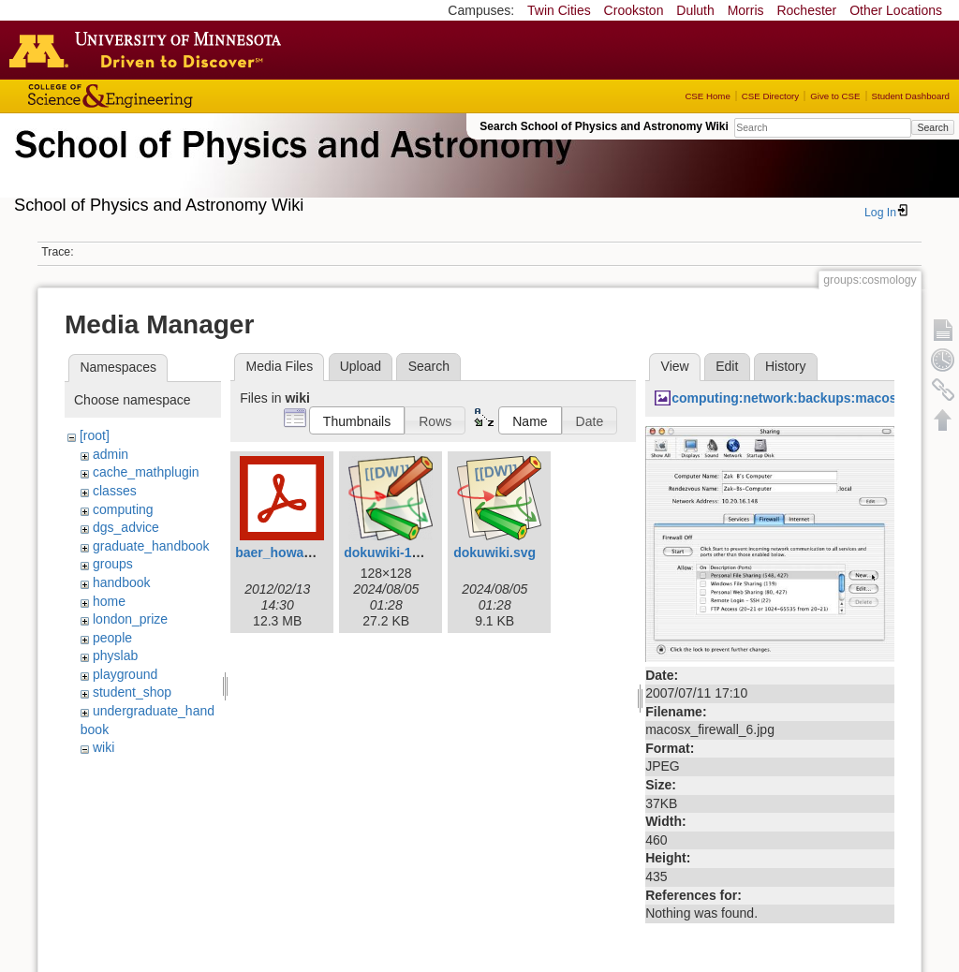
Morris (746, 10)
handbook (122, 582)
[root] (95, 435)
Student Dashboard (911, 96)
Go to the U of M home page (150, 50)
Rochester (806, 10)
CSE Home (707, 96)
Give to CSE (835, 96)
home (109, 601)
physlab (115, 655)
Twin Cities (559, 10)
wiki (103, 747)
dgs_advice (126, 527)
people (112, 637)
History (785, 366)
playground (125, 674)
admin (110, 454)
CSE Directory (770, 96)
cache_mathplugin (146, 471)
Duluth (695, 10)
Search (932, 127)
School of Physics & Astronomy (290, 167)
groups (113, 563)
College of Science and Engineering (168, 96)
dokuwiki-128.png (398, 552)
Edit (727, 366)
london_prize (130, 618)
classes (115, 490)
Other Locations (895, 10)
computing (123, 509)
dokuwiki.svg (494, 552)
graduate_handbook (151, 545)
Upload (360, 366)
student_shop (132, 692)
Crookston (634, 10)
